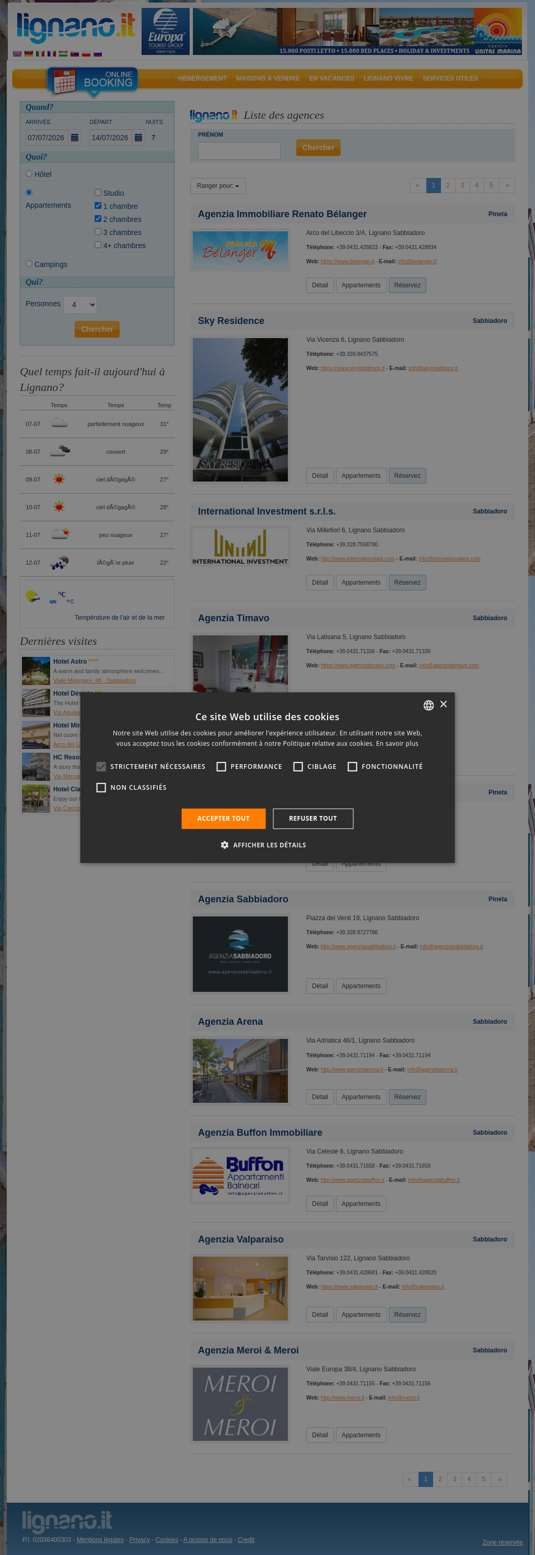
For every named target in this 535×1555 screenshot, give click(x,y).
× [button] (443, 705)
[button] (267, 845)
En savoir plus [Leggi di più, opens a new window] (397, 743)
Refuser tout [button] (313, 818)
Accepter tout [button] (223, 818)
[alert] (267, 777)
